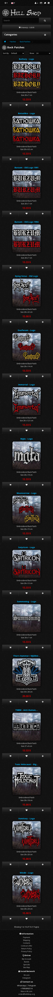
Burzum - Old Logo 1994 (26, 222)
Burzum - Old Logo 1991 (26, 167)
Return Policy (26, 948)
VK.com (27, 975)
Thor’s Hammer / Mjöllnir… (26, 655)
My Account (26, 959)
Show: (32, 53)
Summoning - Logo (26, 601)
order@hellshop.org (26, 994)
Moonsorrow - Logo (26, 493)
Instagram (26, 978)
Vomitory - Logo (26, 818)
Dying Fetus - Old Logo (26, 276)
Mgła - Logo (26, 438)
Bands (26, 962)
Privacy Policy (26, 951)
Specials (26, 964)
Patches (13, 41)
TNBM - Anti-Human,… (26, 710)
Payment (26, 937)
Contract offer (26, 946)
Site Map (26, 967)
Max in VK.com (26, 991)
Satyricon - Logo (26, 547)
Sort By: (6, 53)
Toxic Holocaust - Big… (26, 764)
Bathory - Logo (26, 59)
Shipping (26, 940)
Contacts (26, 943)
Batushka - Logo (26, 113)
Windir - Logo (26, 872)
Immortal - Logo (26, 384)
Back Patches (25, 41)
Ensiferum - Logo (26, 330)
